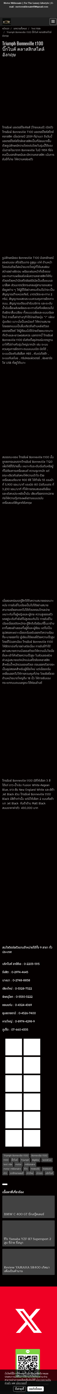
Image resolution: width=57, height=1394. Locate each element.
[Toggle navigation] (53, 21)
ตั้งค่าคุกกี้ (19, 1388)
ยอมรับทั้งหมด (35, 1388)
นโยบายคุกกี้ (21, 1383)
